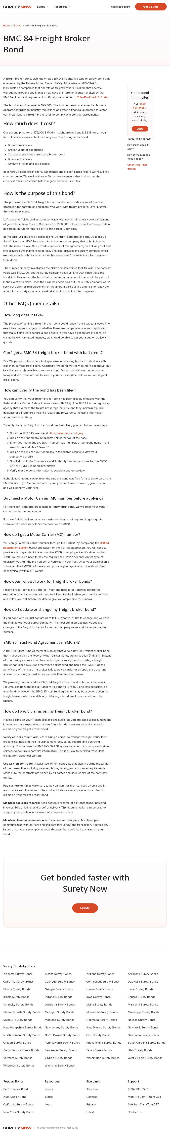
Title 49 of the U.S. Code (92, 97)
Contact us (135, 1112)
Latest (90, 1112)
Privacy (91, 1104)
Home (6, 25)
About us (92, 1089)
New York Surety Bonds (18, 1112)
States (49, 1096)
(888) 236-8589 (120, 6)
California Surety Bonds (18, 1104)
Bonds (17, 25)
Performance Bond (15, 1089)
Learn (48, 1104)
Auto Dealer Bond (14, 1096)
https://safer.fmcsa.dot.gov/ (66, 433)
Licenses (91, 1096)
